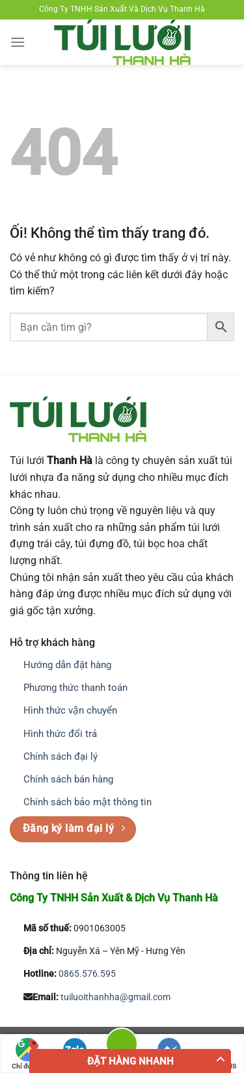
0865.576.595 (87, 973)
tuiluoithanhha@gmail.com (115, 997)
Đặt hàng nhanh (130, 1061)
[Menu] (17, 42)
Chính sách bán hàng (68, 779)
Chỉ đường (27, 1054)
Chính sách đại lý (60, 756)
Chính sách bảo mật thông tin (87, 802)
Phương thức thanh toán (75, 687)
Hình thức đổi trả (60, 734)
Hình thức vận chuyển (70, 710)
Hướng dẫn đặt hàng (67, 665)
